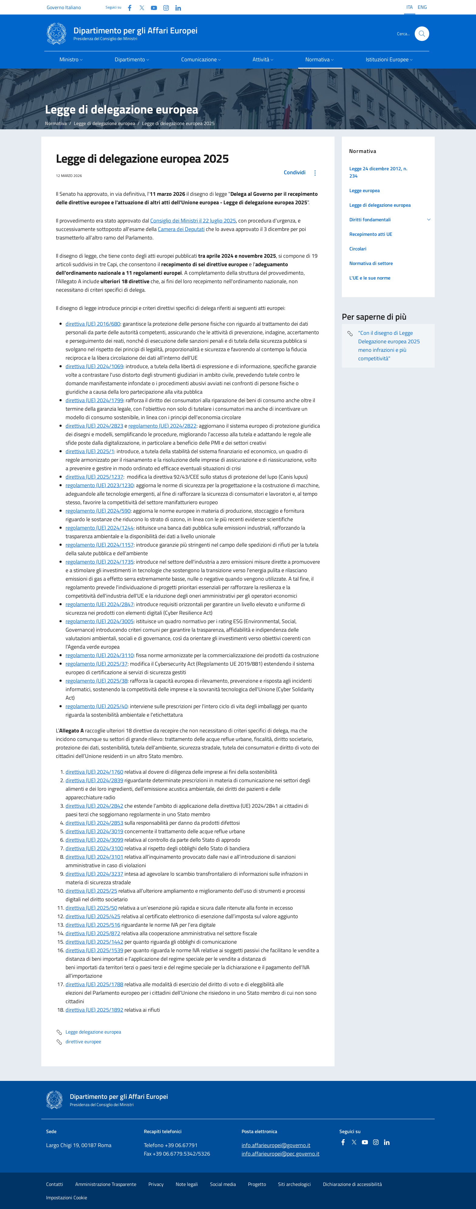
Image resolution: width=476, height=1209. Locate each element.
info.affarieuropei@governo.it (276, 1145)
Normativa (56, 123)
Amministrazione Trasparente (105, 1184)
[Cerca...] (422, 33)
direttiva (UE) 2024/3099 (94, 840)
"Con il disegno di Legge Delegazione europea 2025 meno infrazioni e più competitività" (383, 345)
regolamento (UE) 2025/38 (96, 681)
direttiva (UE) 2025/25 (91, 891)
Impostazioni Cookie (66, 1197)
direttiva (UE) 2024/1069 (94, 366)
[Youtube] (151, 7)
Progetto (257, 1184)
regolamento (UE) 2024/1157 (100, 545)
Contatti (54, 1184)
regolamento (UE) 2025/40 (96, 706)
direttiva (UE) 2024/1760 (94, 772)
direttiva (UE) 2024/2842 (94, 806)
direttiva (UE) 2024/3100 (94, 848)
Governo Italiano (64, 7)
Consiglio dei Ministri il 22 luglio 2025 (193, 220)
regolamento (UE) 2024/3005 (100, 621)
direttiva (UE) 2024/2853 (94, 823)
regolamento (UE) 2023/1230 (100, 485)
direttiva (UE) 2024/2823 (94, 426)
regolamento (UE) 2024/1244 (100, 528)
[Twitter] (139, 7)
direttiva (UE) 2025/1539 (94, 950)
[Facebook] (127, 7)
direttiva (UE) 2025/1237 (94, 477)
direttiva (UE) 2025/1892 (94, 1010)
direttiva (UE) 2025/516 (93, 925)
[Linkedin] (176, 7)
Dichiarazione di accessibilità (352, 1184)
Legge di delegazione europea (104, 123)
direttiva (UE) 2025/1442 (94, 942)
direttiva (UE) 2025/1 (90, 451)
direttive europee (78, 1042)
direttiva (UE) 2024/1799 (94, 400)
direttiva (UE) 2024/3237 (94, 874)
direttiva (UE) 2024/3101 (94, 857)
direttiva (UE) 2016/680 (93, 324)
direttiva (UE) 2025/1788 (94, 984)
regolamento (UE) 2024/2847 (100, 604)
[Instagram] (164, 7)
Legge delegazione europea (88, 1032)
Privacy (156, 1184)
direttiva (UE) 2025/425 (93, 916)
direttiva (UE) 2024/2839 (94, 780)
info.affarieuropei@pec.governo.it (280, 1154)
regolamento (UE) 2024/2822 (162, 426)
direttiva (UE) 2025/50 (91, 908)
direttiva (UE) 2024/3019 (94, 831)
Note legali (187, 1184)
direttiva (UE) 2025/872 (93, 933)
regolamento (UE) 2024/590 (98, 511)
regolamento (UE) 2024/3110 (100, 655)
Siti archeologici (294, 1184)
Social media (223, 1184)
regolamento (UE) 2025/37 (96, 664)
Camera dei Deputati (181, 229)
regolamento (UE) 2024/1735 (100, 562)
